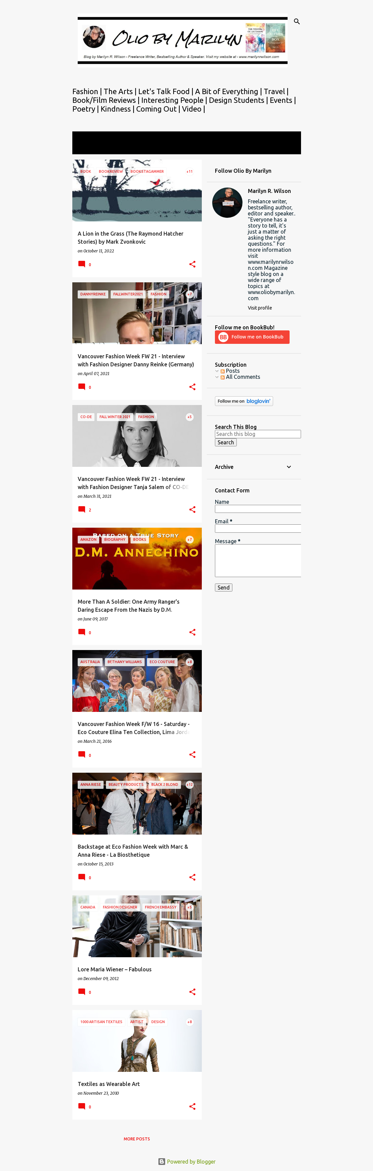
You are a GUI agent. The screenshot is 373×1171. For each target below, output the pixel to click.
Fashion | (88, 91)
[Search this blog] (258, 434)
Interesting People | (175, 100)
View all (86, 148)
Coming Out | (159, 109)
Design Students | (239, 100)
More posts (137, 1139)
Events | (283, 100)
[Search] (297, 21)
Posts (230, 371)
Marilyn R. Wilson (269, 191)
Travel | (276, 91)
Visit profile (260, 308)
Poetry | (86, 109)
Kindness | (118, 109)
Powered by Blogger (187, 1162)
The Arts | (121, 91)
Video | (193, 109)
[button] (192, 264)
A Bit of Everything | (229, 91)
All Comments (240, 377)
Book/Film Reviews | (106, 100)
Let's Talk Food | (166, 91)
